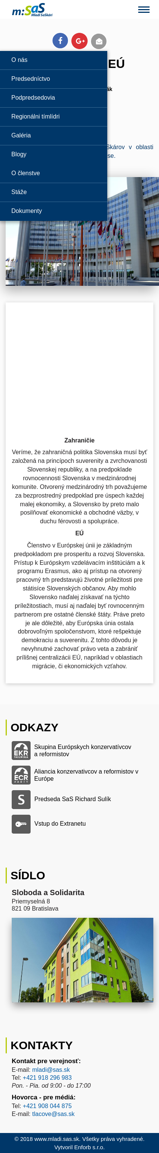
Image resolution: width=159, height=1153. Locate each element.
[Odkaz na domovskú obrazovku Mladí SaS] (26, 9)
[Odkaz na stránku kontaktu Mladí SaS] (79, 862)
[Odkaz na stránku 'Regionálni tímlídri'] (53, 116)
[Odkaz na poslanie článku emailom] (98, 41)
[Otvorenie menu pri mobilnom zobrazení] (144, 9)
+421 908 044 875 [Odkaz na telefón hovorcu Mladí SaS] (47, 1106)
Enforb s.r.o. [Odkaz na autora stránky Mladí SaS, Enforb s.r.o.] (89, 1147)
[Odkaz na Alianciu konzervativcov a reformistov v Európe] (79, 775)
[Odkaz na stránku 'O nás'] (53, 60)
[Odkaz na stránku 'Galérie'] (53, 135)
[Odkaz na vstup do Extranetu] (79, 824)
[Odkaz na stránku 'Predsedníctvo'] (53, 79)
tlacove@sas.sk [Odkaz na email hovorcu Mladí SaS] (53, 1114)
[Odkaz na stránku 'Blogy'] (53, 154)
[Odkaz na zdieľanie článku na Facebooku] (60, 40)
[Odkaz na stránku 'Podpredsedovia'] (53, 97)
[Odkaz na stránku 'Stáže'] (53, 192)
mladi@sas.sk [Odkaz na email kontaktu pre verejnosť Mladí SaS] (51, 1070)
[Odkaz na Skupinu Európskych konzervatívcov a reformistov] (79, 750)
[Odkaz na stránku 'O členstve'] (53, 173)
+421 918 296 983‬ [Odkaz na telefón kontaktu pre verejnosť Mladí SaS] (47, 1077)
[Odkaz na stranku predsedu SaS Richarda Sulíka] (79, 799)
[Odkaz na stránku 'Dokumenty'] (53, 211)
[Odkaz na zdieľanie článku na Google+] (79, 40)
